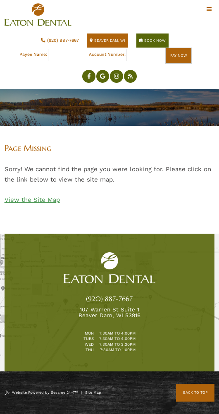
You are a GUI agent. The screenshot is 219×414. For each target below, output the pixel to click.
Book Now (152, 40)
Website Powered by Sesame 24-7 (41, 392)
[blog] (130, 76)
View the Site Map (32, 199)
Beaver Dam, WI (107, 40)
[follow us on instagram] (116, 76)
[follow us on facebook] (88, 76)
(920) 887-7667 (60, 40)
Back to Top (195, 392)
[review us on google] (103, 76)
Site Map (93, 392)
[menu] (209, 10)
